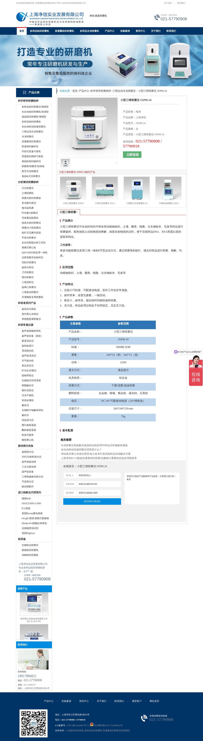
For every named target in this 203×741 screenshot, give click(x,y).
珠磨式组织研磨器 (31, 198)
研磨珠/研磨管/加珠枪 (33, 166)
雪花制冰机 (28, 350)
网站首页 (154, 701)
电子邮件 (70, 493)
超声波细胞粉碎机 (31, 331)
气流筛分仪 (28, 481)
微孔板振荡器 (29, 425)
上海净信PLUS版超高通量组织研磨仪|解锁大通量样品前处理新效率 (99, 458)
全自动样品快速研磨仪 (34, 126)
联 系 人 (70, 475)
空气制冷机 (28, 360)
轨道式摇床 (28, 435)
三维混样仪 (28, 282)
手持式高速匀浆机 (31, 151)
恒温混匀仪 (28, 420)
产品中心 (109, 31)
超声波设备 (28, 471)
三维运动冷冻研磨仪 (32, 131)
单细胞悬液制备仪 (31, 319)
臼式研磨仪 (28, 188)
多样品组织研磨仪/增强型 (35, 107)
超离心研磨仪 (29, 287)
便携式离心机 (29, 247)
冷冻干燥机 (28, 395)
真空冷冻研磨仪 (30, 171)
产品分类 (34, 92)
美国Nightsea (28, 533)
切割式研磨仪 (29, 262)
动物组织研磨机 (30, 555)
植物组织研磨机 (30, 550)
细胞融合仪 (28, 385)
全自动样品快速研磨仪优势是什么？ (81, 449)
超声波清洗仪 (29, 355)
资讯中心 (140, 31)
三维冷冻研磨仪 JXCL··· (105, 203)
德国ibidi (26, 498)
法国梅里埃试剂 (30, 528)
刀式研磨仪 (28, 272)
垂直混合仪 (28, 341)
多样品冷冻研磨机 (89, 31)
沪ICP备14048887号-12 (78, 725)
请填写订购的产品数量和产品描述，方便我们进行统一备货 (152, 488)
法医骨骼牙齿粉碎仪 (32, 257)
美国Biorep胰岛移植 (32, 513)
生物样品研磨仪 (30, 545)
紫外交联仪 (28, 390)
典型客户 (137, 701)
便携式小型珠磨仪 (31, 228)
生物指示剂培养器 (31, 380)
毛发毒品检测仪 (30, 218)
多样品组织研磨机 (39, 31)
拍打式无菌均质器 (31, 232)
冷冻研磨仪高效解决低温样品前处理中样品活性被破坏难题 (94, 445)
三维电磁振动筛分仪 (32, 476)
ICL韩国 (26, 508)
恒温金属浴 (28, 400)
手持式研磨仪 (29, 237)
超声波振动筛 (29, 462)
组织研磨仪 (124, 730)
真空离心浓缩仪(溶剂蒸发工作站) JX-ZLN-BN (34, 622)
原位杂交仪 (28, 365)
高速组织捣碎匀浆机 (32, 156)
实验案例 (125, 31)
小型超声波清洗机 (75, 730)
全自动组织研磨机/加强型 (35, 112)
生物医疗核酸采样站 (32, 410)
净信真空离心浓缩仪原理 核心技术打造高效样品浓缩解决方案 (96, 453)
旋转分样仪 (28, 267)
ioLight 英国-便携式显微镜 (35, 518)
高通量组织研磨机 (64, 31)
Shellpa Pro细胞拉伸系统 (34, 523)
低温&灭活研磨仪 (31, 176)
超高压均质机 (29, 309)
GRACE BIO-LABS (31, 503)
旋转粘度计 (28, 346)
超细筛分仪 (28, 452)
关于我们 (168, 3)
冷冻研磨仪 (28, 136)
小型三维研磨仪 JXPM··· (74, 203)
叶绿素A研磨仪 (30, 213)
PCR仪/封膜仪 (29, 370)
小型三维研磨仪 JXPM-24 (152, 91)
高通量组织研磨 (110, 730)
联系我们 (181, 3)
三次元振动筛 (29, 466)
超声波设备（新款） (32, 336)
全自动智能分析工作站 (34, 242)
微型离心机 (28, 440)
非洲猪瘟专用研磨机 (32, 297)
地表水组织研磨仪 (31, 223)
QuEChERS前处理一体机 (35, 252)
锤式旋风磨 (28, 208)
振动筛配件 (28, 486)
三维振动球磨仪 (30, 292)
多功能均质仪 (29, 203)
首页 (21, 31)
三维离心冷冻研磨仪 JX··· (137, 203)
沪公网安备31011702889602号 (106, 725)
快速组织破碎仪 (30, 146)
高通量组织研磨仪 (31, 141)
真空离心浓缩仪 (30, 314)
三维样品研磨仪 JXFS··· (169, 203)
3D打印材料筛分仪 (31, 457)
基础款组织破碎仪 (31, 161)
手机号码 (70, 484)
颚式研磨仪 (28, 277)
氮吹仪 (25, 405)
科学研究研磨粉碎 (100, 91)
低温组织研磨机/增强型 (34, 116)
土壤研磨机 (28, 193)
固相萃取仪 (28, 375)
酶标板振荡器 (29, 430)
